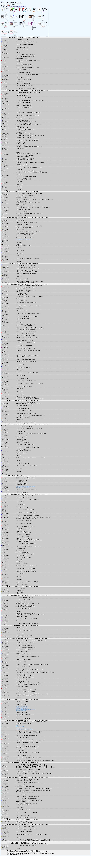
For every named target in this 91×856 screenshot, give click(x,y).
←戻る (2, 1)
